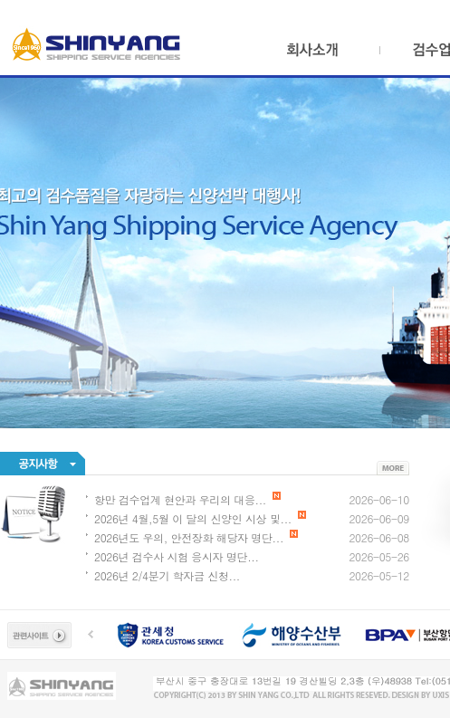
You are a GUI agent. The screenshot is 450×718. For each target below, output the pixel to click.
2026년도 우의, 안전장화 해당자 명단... (196, 537)
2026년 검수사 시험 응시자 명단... (176, 556)
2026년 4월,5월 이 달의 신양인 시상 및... (200, 518)
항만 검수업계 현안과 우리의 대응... (187, 499)
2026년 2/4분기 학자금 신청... (167, 575)
